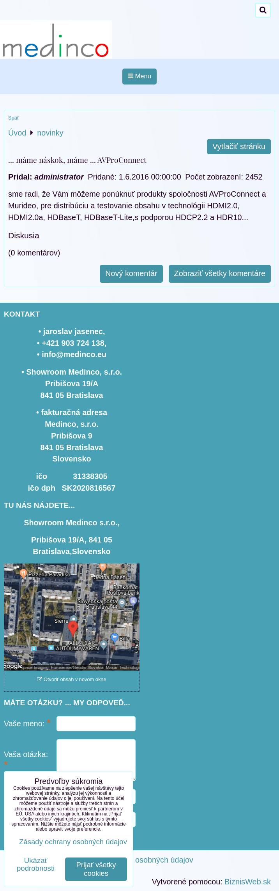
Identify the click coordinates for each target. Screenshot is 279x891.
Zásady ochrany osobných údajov (135, 860)
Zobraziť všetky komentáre (219, 273)
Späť (13, 118)
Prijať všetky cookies (96, 869)
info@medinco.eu (74, 354)
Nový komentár (131, 273)
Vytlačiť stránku (238, 146)
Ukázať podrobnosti (36, 864)
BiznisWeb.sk (247, 881)
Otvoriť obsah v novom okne (71, 679)
